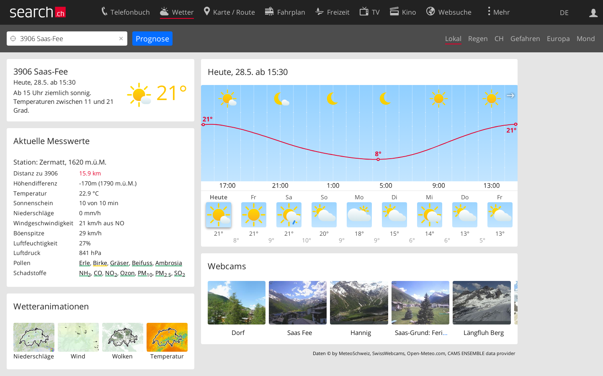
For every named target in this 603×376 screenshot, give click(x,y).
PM (145, 273)
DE (564, 12)
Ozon (127, 273)
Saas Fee (299, 332)
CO (98, 273)
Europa (558, 38)
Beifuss (142, 263)
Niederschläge (33, 356)
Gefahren (525, 38)
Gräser (119, 263)
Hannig (360, 332)
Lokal (453, 38)
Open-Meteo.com (426, 353)
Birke (100, 263)
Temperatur (167, 356)
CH (499, 38)
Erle (84, 263)
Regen (478, 38)
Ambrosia (168, 263)
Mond (586, 38)
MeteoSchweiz (354, 353)
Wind (78, 356)
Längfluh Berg (484, 332)
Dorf (238, 332)
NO (111, 273)
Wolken (122, 356)
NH (85, 273)
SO (179, 273)
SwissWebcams (388, 353)
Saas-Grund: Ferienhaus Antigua (441, 332)
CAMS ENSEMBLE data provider (481, 353)
